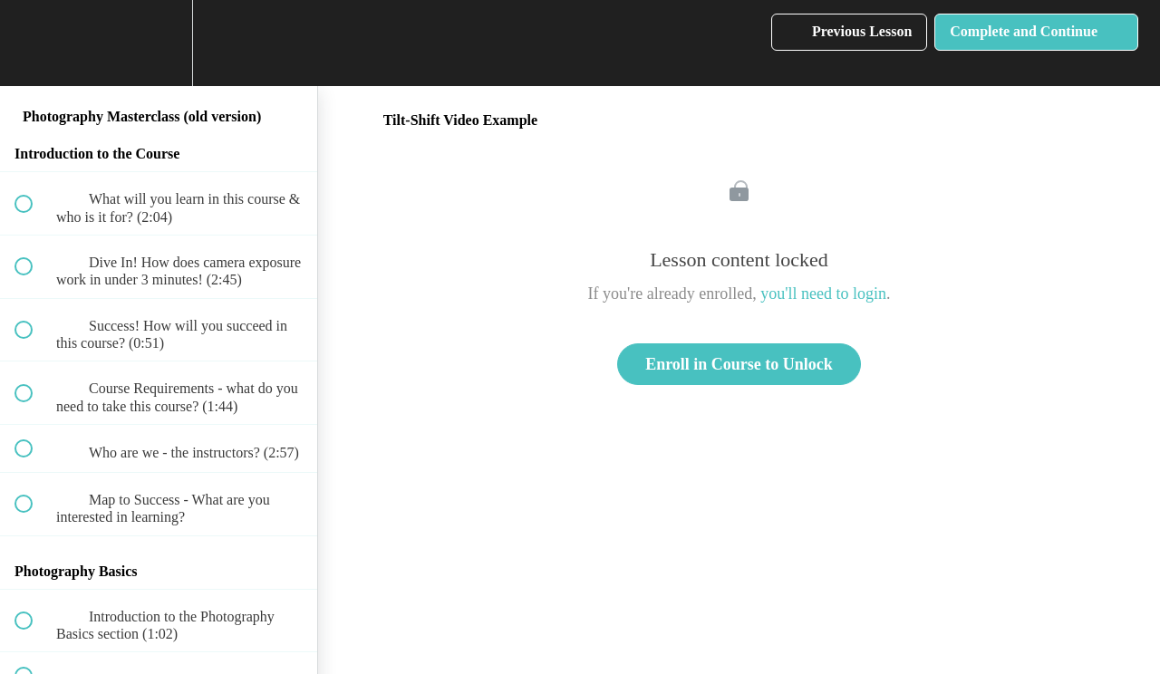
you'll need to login (823, 293)
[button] (33, 43)
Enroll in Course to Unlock (739, 364)
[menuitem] (158, 43)
